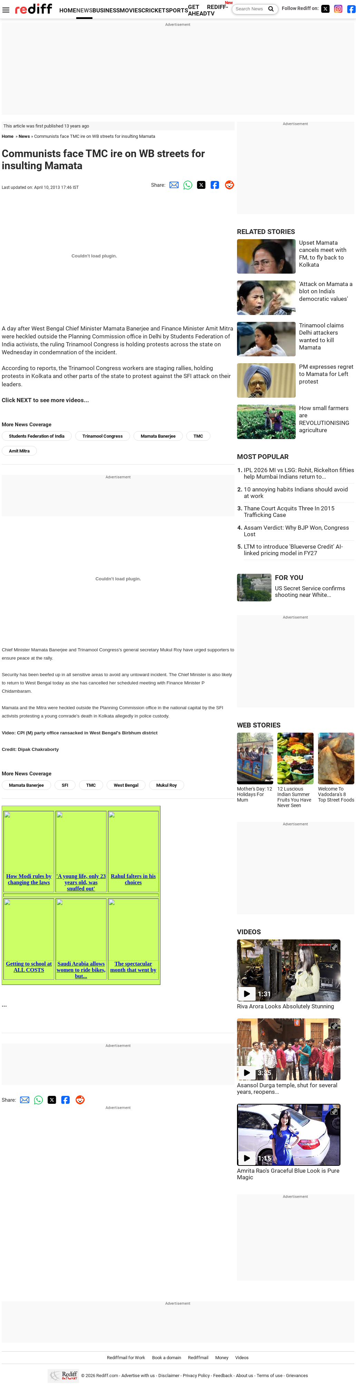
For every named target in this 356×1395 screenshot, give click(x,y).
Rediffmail (198, 1357)
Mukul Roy (166, 785)
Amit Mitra (19, 451)
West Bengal (126, 785)
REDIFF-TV (217, 10)
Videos (242, 1357)
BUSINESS (106, 10)
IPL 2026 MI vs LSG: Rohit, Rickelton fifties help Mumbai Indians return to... (299, 473)
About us (244, 1375)
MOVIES (130, 10)
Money (221, 1357)
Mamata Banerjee (158, 436)
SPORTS (177, 10)
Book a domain (166, 1357)
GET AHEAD (197, 10)
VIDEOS (249, 932)
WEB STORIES (258, 725)
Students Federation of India (37, 436)
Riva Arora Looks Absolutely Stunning (285, 1006)
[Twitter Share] (200, 185)
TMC (198, 436)
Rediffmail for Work (126, 1357)
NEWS (84, 10)
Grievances (297, 1375)
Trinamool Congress (102, 436)
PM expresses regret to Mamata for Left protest (326, 374)
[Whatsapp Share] (186, 185)
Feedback (223, 1375)
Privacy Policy (196, 1375)
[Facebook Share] (214, 185)
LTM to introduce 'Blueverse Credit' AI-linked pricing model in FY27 (293, 550)
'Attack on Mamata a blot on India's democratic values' (326, 291)
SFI (65, 785)
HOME (67, 10)
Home (7, 136)
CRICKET (153, 10)
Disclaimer (168, 1375)
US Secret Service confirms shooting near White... (310, 591)
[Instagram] (338, 8)
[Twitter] (325, 8)
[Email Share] (172, 185)
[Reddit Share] (228, 185)
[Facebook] (351, 8)
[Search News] (269, 9)
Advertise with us (138, 1375)
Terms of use (270, 1375)
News (24, 136)
